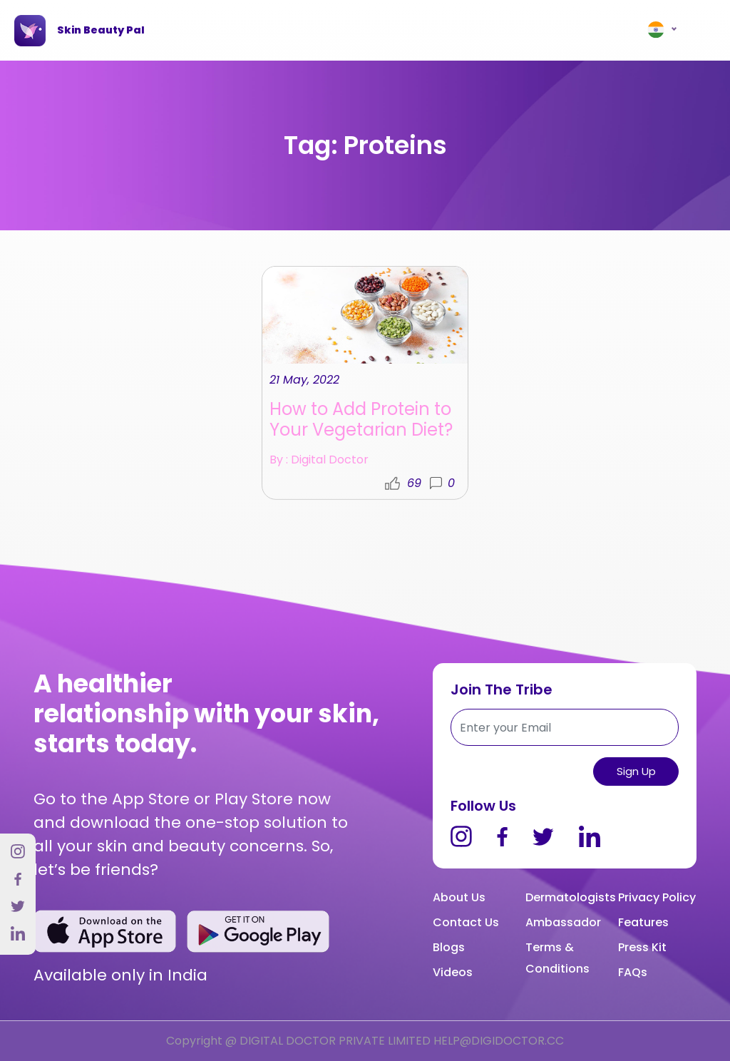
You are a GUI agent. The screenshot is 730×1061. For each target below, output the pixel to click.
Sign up (636, 771)
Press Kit (642, 947)
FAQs (632, 972)
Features (643, 922)
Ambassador (563, 922)
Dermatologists (570, 897)
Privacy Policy (657, 897)
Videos (453, 972)
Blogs (449, 947)
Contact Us (466, 922)
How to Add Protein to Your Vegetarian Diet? (361, 424)
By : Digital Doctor (319, 465)
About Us (459, 897)
